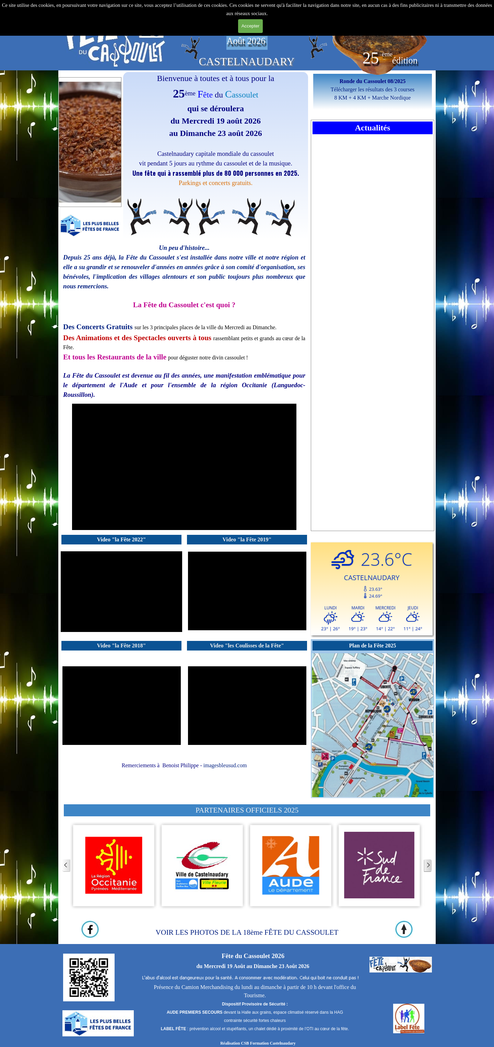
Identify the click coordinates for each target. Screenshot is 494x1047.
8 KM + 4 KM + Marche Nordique (372, 98)
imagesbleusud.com (225, 765)
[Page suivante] (428, 865)
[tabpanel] (115, 36)
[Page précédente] (66, 865)
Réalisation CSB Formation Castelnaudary (258, 1043)
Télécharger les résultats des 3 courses (373, 89)
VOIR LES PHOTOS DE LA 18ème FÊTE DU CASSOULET (247, 932)
